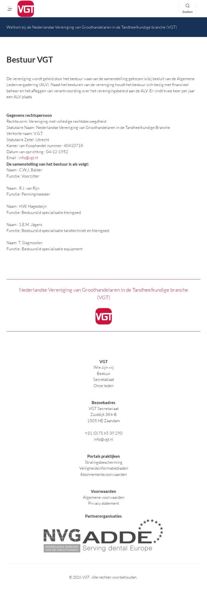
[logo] (25, 8)
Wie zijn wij (104, 367)
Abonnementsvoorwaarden (103, 474)
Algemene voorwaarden (103, 497)
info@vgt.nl (28, 157)
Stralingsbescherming (103, 462)
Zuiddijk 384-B (103, 414)
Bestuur (104, 373)
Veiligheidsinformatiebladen (103, 468)
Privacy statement (103, 503)
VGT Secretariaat (104, 408)
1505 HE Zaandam (103, 420)
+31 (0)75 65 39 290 (103, 433)
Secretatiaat (103, 379)
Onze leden (103, 385)
